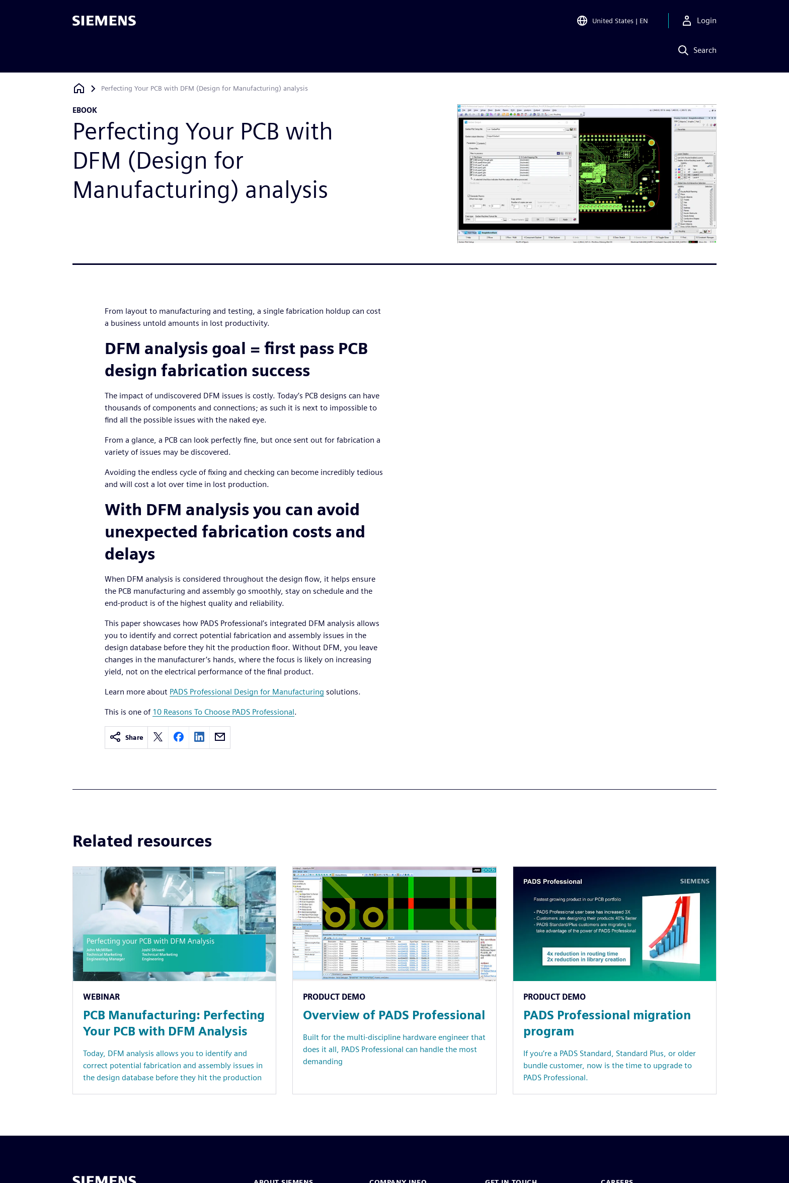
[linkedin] (199, 737)
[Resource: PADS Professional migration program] (615, 980)
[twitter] (158, 737)
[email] (220, 737)
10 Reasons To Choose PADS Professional (223, 712)
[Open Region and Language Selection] (612, 22)
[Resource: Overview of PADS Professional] (394, 980)
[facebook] (179, 737)
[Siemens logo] (104, 22)
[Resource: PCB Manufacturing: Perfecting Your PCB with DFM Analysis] (174, 980)
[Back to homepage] (79, 88)
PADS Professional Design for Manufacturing (247, 692)
